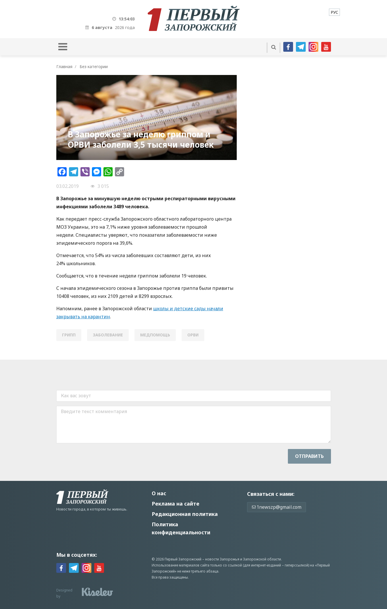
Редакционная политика (185, 513)
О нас (159, 493)
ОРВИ (193, 335)
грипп (69, 335)
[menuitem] (334, 12)
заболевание (108, 335)
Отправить (309, 456)
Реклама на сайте (175, 503)
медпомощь (155, 335)
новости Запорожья (222, 559)
